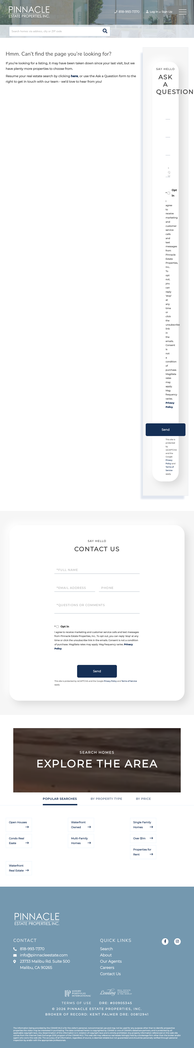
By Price (143, 799)
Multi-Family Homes (79, 841)
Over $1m (139, 838)
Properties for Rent (142, 852)
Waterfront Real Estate (16, 868)
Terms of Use (77, 1003)
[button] (105, 31)
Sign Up (167, 11)
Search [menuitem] (106, 949)
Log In (152, 11)
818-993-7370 (28, 949)
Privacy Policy (110, 681)
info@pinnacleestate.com (40, 955)
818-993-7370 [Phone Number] (126, 12)
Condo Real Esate (16, 841)
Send (166, 429)
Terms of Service (129, 681)
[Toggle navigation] (182, 11)
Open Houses (18, 822)
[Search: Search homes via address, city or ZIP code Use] (59, 31)
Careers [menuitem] (107, 968)
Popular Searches (60, 799)
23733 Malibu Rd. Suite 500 (41, 964)
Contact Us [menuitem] (110, 974)
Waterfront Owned (78, 825)
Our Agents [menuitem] (111, 961)
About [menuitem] (106, 955)
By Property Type (106, 799)
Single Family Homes (142, 825)
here (74, 76)
